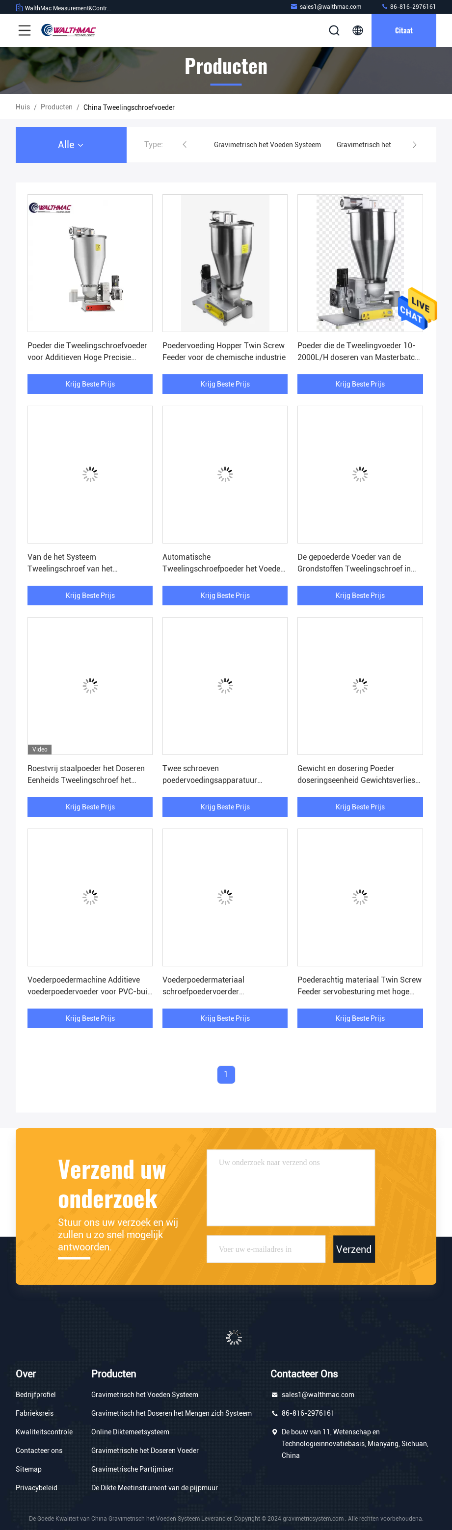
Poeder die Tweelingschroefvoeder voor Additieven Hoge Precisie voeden (87, 357)
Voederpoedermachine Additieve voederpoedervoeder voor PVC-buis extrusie (89, 991)
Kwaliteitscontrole (44, 1432)
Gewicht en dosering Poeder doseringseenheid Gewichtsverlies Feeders (356, 780)
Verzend (354, 1249)
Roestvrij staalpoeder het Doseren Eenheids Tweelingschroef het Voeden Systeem (86, 780)
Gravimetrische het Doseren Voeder (145, 1450)
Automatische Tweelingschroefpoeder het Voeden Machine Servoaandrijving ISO (223, 568)
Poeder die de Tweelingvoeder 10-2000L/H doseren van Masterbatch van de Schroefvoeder (358, 357)
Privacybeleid (36, 1488)
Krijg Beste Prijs (90, 384)
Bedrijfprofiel (36, 1395)
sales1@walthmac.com (325, 6)
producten (57, 107)
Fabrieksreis (34, 1413)
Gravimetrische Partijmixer (132, 1469)
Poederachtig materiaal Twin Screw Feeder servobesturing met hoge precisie (359, 991)
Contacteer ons (39, 1450)
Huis (23, 107)
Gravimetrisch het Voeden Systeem (267, 145)
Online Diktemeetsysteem (130, 1432)
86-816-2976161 (408, 6)
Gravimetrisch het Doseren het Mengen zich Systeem (171, 1413)
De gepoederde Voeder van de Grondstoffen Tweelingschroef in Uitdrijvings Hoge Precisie (354, 568)
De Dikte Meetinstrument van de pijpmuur (154, 1488)
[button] (184, 145)
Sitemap (29, 1469)
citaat (404, 30)
